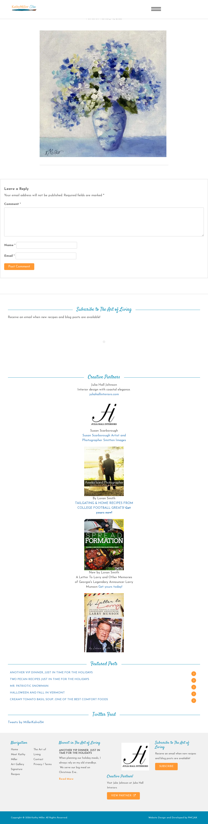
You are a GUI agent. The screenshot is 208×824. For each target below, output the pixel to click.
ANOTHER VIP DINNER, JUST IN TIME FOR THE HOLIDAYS (51, 672)
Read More (66, 779)
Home (14, 749)
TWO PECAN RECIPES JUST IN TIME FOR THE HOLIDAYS (49, 679)
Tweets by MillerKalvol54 (26, 722)
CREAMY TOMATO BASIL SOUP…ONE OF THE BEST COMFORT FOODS (59, 699)
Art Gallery (17, 764)
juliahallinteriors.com (104, 394)
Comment (12, 204)
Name (9, 245)
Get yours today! (110, 586)
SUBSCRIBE (166, 766)
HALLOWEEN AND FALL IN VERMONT (37, 692)
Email (9, 256)
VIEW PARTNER (123, 795)
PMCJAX (192, 817)
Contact (38, 759)
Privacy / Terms (42, 764)
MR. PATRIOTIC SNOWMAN (29, 686)
